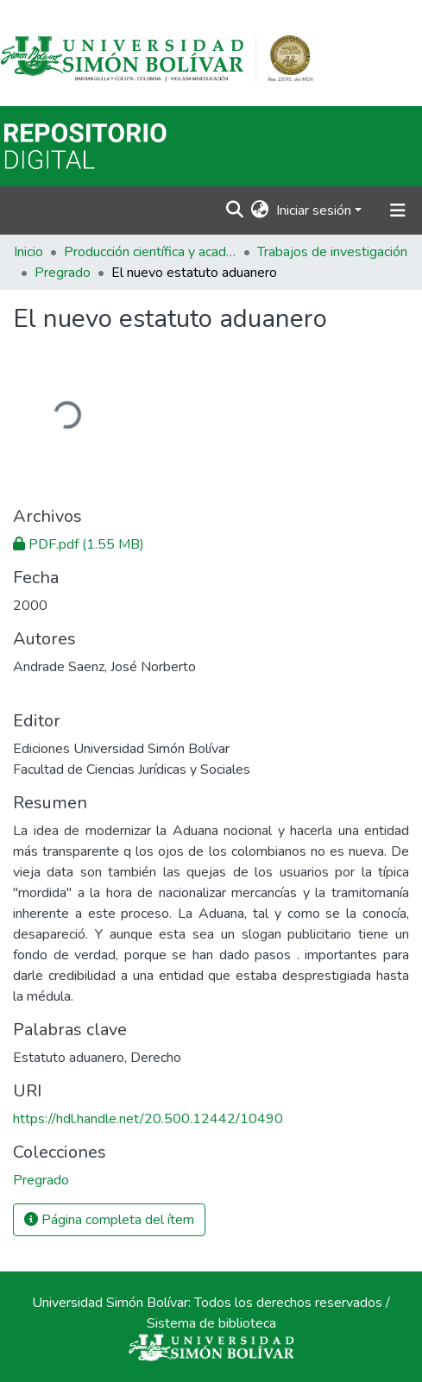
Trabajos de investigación (332, 251)
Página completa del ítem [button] (109, 1219)
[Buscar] (235, 210)
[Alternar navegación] (398, 210)
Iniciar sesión (313, 210)
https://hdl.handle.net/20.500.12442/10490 (148, 1118)
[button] (260, 210)
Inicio (28, 251)
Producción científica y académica (150, 251)
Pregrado (63, 272)
